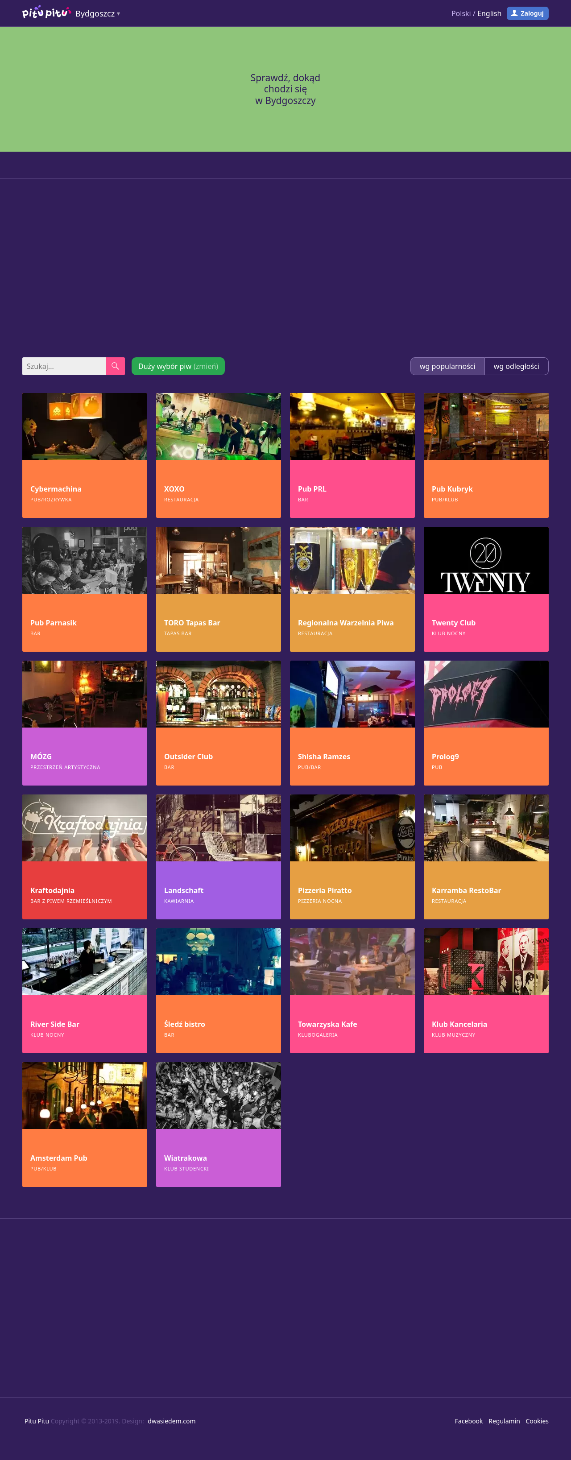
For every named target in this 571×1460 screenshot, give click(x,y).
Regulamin (504, 1421)
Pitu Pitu (37, 1421)
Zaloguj (532, 13)
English (489, 13)
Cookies (537, 1421)
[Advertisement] (285, 268)
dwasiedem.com (171, 1421)
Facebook (469, 1421)
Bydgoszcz (95, 13)
